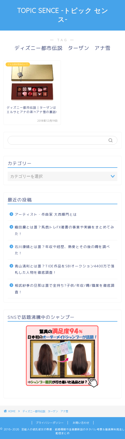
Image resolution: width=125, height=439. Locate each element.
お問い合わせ (81, 422)
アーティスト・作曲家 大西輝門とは (46, 214)
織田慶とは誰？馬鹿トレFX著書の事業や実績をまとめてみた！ (64, 230)
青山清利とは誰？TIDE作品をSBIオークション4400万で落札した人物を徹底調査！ (65, 269)
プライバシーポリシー (50, 422)
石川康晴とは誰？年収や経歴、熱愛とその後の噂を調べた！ (62, 250)
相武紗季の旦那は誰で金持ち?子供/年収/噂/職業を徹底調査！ (65, 288)
